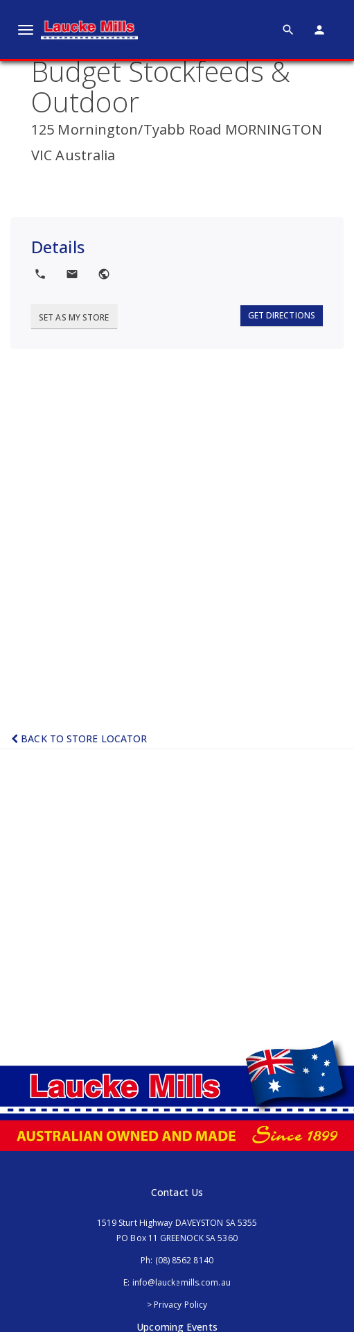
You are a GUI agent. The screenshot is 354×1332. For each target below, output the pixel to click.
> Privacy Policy (177, 1304)
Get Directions (281, 315)
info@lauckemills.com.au (181, 1282)
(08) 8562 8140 (184, 1260)
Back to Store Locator (79, 738)
